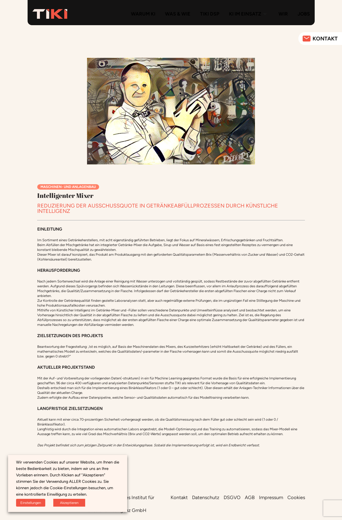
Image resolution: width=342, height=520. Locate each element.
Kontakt (179, 497)
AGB (250, 497)
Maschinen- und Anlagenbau (68, 187)
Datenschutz (205, 497)
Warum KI (143, 14)
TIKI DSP (209, 14)
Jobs (304, 14)
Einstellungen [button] (30, 503)
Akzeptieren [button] (69, 503)
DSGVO (232, 497)
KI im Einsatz (245, 14)
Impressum (271, 497)
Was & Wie (177, 14)
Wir (283, 14)
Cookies (296, 497)
